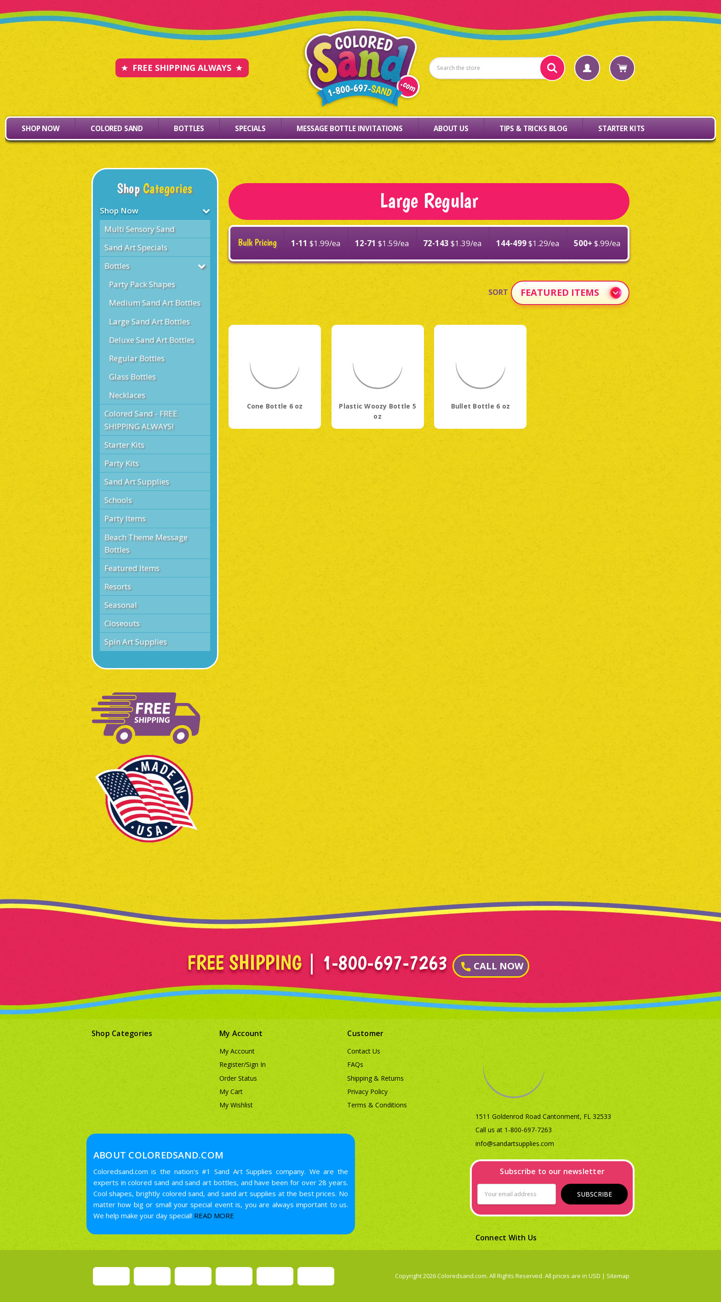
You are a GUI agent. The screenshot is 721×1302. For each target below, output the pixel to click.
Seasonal (120, 604)
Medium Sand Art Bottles (154, 302)
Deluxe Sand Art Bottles (152, 339)
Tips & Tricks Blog (533, 128)
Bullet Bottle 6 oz (480, 406)
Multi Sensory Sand (139, 229)
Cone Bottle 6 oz (275, 406)
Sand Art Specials (135, 247)
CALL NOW (492, 966)
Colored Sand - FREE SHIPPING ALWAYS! (140, 419)
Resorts (117, 586)
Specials (250, 128)
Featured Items (132, 568)
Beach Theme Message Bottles (146, 543)
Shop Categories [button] (122, 1033)
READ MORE (214, 1215)
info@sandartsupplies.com (514, 1143)
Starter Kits (621, 128)
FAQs (355, 1064)
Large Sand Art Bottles (149, 321)
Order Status (238, 1078)
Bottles (189, 128)
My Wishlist (236, 1104)
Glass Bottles (132, 376)
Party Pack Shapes (142, 284)
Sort (498, 292)
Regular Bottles (137, 358)
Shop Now (41, 128)
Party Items (125, 518)
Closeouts (122, 623)
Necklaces (127, 395)
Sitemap (618, 1276)
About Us (451, 128)
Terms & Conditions (377, 1104)
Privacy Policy (367, 1091)
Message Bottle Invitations (350, 128)
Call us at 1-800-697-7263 (513, 1129)
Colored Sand (117, 128)
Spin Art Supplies (135, 641)
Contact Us (363, 1051)
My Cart (231, 1091)
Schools (118, 500)
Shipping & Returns (375, 1078)
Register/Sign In (242, 1064)
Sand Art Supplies (136, 481)
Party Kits (121, 463)
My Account (237, 1051)
